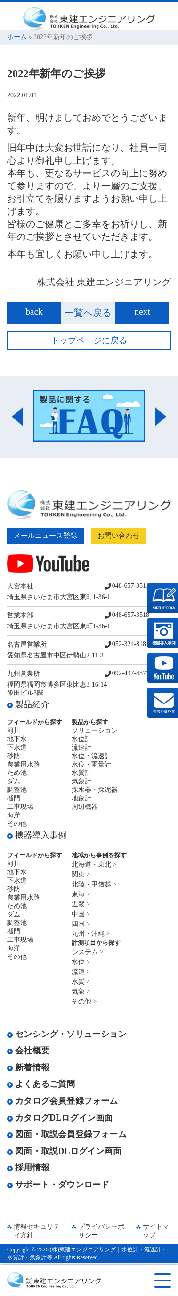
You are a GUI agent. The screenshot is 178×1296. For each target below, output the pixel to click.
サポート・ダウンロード (58, 1184)
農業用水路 (23, 764)
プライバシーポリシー (101, 1231)
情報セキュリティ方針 (37, 1231)
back (34, 311)
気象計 (81, 781)
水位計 (81, 739)
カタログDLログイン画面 (60, 1117)
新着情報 (28, 1067)
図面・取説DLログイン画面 (64, 1151)
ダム (13, 781)
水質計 (81, 772)
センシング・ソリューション (67, 1034)
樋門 (13, 798)
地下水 (17, 739)
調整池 (17, 789)
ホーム (17, 36)
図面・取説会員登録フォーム (67, 1134)
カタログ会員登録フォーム (62, 1101)
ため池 (17, 772)
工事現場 (20, 806)
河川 (13, 730)
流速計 (81, 747)
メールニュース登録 (45, 535)
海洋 (13, 815)
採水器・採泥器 (95, 789)
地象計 (81, 798)
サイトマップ (156, 1231)
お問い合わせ (118, 535)
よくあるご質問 (41, 1084)
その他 (17, 823)
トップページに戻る (89, 340)
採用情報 (28, 1167)
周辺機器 (85, 806)
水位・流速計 (91, 755)
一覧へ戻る (88, 313)
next (142, 311)
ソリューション (95, 730)
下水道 (17, 747)
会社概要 (28, 1050)
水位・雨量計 (91, 764)
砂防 (13, 755)
